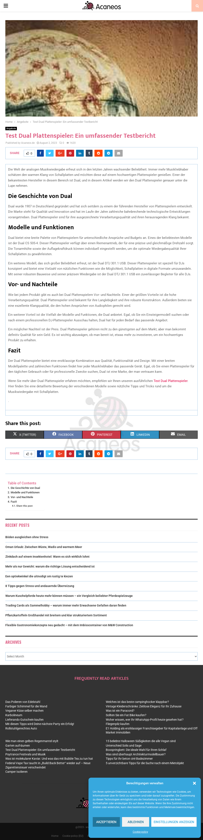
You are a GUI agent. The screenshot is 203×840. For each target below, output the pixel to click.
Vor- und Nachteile (22, 497)
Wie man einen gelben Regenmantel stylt (31, 741)
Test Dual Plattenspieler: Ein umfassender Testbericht (40, 750)
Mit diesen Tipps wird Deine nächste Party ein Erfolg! (39, 724)
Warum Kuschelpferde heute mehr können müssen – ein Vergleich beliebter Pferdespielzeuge (69, 595)
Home (54, 835)
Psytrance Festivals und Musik (25, 754)
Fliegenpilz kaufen (117, 724)
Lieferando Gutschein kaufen (24, 719)
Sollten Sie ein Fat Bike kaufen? (126, 715)
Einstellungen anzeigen (174, 822)
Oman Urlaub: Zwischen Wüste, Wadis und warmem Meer (43, 547)
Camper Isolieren (16, 771)
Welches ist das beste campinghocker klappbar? (137, 702)
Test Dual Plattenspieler (170, 381)
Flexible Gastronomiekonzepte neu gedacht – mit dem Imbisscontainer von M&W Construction (69, 625)
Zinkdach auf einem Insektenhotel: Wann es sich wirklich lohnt (47, 556)
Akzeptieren (106, 822)
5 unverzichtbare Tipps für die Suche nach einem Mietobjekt (145, 763)
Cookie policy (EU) (72, 835)
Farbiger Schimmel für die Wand (26, 706)
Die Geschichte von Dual (25, 488)
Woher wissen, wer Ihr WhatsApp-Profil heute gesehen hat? (145, 719)
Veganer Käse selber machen (24, 710)
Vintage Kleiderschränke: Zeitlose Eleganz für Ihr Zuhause (143, 706)
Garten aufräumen (17, 745)
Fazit (14, 501)
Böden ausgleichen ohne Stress (26, 537)
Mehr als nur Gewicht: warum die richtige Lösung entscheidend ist (50, 566)
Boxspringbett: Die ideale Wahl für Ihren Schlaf (136, 750)
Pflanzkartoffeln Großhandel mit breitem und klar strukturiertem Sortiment (56, 615)
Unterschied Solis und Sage (123, 745)
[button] (194, 783)
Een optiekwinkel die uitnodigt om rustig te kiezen (39, 576)
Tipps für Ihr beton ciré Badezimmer (129, 758)
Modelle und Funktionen (25, 492)
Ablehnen (136, 822)
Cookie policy (140, 831)
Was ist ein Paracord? (120, 710)
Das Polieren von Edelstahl (22, 702)
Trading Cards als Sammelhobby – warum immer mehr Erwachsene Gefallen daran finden (65, 605)
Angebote (11, 128)
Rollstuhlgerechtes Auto (21, 728)
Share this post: (24, 505)
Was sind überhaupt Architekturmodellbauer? (136, 754)
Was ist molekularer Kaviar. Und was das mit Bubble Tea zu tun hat (49, 758)
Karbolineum (13, 715)
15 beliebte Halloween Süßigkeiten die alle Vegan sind (141, 741)
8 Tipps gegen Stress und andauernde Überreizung (39, 586)
